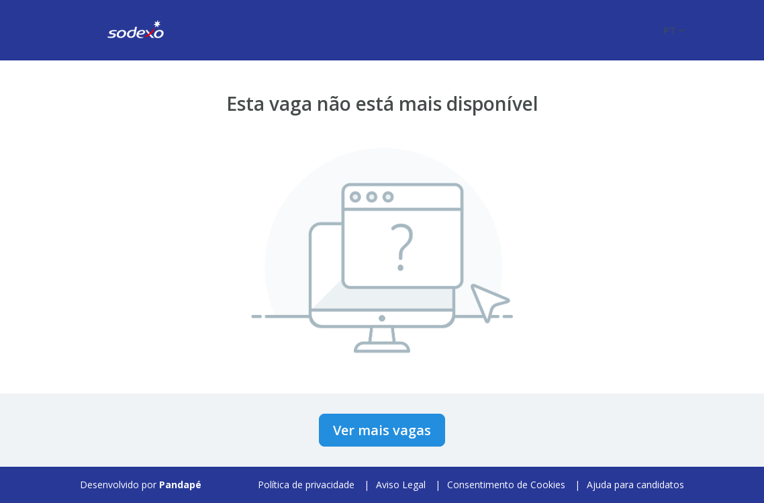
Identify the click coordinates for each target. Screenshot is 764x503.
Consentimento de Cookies (506, 484)
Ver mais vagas (382, 430)
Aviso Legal (401, 484)
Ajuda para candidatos (635, 484)
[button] (673, 31)
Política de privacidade (306, 484)
